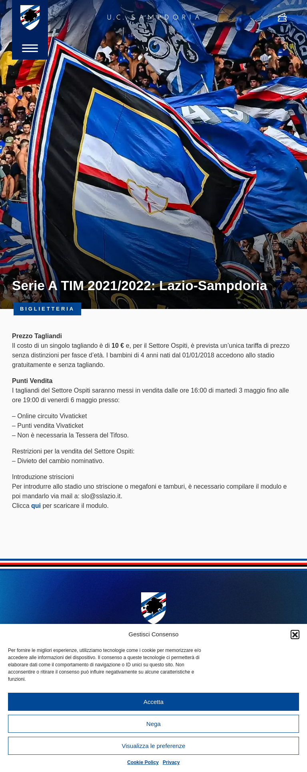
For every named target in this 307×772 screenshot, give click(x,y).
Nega (153, 723)
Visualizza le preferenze (153, 745)
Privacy (171, 762)
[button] (295, 634)
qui (36, 505)
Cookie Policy (143, 762)
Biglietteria (47, 308)
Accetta (153, 701)
